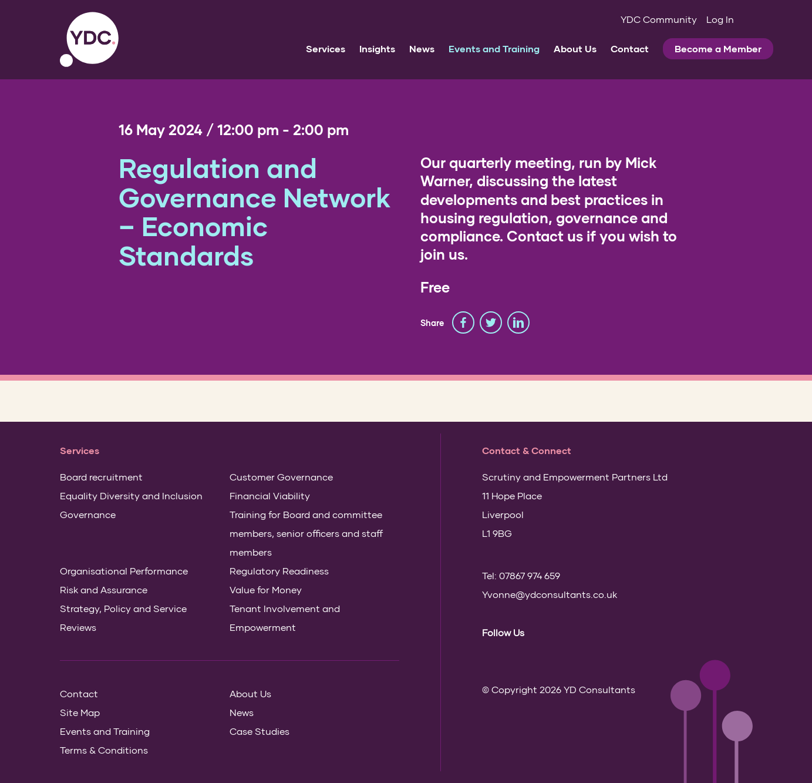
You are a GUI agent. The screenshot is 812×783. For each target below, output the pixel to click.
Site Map (80, 712)
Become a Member (718, 48)
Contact (630, 48)
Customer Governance (281, 476)
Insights (377, 48)
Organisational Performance (124, 570)
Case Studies (259, 731)
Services (325, 48)
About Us (575, 48)
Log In (720, 19)
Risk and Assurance (103, 589)
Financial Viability (270, 495)
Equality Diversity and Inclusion (131, 495)
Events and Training (494, 48)
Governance (88, 514)
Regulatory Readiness (279, 570)
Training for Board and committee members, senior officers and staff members (306, 533)
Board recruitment (101, 476)
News (421, 48)
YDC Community (659, 19)
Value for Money (266, 589)
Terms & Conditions (104, 749)
